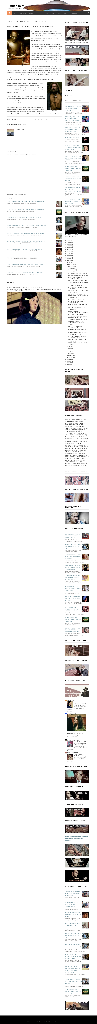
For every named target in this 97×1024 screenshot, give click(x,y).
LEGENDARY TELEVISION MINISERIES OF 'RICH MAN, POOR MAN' (73, 946)
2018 (68, 255)
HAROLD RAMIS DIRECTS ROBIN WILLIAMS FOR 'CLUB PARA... (77, 305)
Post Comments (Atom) (20, 194)
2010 (68, 364)
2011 (68, 363)
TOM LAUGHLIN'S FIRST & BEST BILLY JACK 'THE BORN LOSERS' (25, 272)
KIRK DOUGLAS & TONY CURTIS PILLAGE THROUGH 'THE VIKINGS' (73, 588)
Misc (65, 13)
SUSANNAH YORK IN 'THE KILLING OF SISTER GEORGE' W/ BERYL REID (72, 630)
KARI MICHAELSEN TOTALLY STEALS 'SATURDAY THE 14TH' (24, 217)
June (69, 348)
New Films (23, 13)
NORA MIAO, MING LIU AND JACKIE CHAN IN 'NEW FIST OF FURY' (25, 287)
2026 (68, 240)
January (70, 357)
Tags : (9, 124)
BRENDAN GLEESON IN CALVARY (77, 273)
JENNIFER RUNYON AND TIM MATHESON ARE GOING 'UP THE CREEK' (73, 557)
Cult (53, 13)
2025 (68, 242)
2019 (68, 253)
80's (41, 13)
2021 (68, 249)
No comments (31, 21)
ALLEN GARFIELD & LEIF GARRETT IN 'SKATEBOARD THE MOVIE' (25, 209)
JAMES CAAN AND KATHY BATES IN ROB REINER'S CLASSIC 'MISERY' (72, 577)
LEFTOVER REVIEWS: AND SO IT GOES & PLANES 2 (77, 336)
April (69, 351)
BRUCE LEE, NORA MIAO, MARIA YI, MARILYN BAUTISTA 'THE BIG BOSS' (72, 118)
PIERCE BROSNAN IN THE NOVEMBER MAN (75, 278)
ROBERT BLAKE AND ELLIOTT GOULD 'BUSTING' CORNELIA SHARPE (26, 225)
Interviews (32, 13)
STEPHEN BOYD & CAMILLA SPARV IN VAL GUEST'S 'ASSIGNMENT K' (73, 108)
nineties (39, 21)
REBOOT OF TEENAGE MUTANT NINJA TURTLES (77, 326)
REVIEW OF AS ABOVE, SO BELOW (78, 275)
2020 (68, 251)
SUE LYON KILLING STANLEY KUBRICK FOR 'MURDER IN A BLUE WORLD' (73, 201)
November (71, 266)
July (69, 346)
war (72, 838)
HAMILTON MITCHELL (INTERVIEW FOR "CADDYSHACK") (23, 257)
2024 (68, 244)
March (70, 353)
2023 (68, 246)
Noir (59, 13)
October (70, 268)
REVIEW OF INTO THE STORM (76, 294)
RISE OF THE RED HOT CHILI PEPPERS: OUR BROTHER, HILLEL (80, 743)
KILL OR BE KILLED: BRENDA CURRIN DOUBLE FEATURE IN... (77, 315)
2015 (68, 260)
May (69, 350)
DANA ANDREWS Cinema (74, 753)
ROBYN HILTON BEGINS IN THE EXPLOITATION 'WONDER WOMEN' (26, 202)
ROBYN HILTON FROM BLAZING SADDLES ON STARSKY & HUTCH (25, 265)
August (70, 271)
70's (47, 13)
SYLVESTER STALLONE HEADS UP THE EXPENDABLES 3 (77, 301)
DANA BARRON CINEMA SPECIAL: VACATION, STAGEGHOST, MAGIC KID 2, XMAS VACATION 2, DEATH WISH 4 (73, 968)
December (71, 264)
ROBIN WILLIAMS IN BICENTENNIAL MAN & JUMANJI (78, 311)
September (71, 270)
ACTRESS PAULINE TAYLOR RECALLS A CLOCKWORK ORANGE (76, 322)
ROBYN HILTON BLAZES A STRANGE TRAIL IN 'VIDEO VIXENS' (24, 249)
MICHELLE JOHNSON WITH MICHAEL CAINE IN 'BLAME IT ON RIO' (73, 598)
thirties (81, 838)
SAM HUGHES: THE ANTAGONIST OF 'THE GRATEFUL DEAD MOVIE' (72, 609)
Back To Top (62, 1021)
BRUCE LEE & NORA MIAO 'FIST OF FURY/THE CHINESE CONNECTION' (73, 147)
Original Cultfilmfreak (73, 740)
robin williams (44, 21)
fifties (67, 836)
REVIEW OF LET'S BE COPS (76, 299)
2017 (68, 257)
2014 (68, 262)
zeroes (76, 838)
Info (15, 13)
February (70, 355)
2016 (68, 259)
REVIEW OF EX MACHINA (72, 137)
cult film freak (19, 5)
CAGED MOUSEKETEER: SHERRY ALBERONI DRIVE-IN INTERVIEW (78, 281)
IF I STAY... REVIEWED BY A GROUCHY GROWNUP (75, 284)
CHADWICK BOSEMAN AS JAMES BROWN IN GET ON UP (77, 333)
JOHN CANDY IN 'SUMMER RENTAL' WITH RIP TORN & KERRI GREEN (26, 241)
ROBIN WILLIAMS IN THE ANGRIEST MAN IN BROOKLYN (77, 318)
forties (68, 838)
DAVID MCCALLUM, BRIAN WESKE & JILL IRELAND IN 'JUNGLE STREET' (72, 567)
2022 (68, 247)
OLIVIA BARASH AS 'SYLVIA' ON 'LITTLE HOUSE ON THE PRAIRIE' (73, 179)
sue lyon (68, 840)
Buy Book (74, 13)
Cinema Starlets (71, 713)
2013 (68, 359)
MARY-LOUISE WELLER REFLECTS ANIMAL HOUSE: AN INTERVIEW (25, 233)
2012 (68, 361)
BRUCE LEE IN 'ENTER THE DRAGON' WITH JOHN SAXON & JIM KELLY (72, 129)
